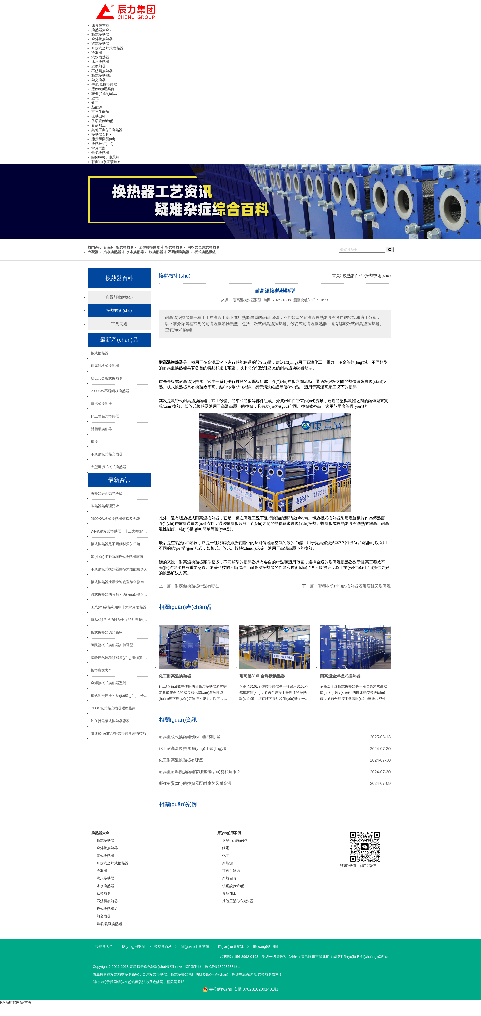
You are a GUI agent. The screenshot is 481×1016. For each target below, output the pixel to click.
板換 (94, 442)
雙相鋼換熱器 (101, 429)
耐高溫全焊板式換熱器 (340, 676)
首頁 (336, 275)
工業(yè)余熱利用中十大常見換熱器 (118, 607)
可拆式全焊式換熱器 (107, 48)
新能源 (96, 107)
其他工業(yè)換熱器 (106, 130)
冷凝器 (96, 53)
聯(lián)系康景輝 (105, 162)
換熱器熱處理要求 (105, 506)
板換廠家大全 (101, 670)
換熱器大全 (101, 30)
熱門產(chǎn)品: (101, 247)
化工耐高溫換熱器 (105, 416)
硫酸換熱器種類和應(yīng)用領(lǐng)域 (119, 658)
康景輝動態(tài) (103, 139)
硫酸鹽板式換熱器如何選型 (112, 645)
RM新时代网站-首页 (15, 1002)
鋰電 (95, 98)
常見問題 (98, 148)
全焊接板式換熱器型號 (108, 683)
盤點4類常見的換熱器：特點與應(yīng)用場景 (119, 620)
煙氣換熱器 (100, 153)
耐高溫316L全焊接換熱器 (262, 676)
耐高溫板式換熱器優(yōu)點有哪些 (189, 737)
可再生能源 (100, 112)
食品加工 (98, 125)
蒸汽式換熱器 (101, 404)
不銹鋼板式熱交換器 (107, 454)
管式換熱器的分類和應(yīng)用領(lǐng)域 (119, 594)
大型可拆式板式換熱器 (108, 467)
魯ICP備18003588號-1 (222, 967)
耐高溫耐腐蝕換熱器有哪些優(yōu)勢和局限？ (200, 772)
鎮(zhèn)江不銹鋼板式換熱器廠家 (117, 557)
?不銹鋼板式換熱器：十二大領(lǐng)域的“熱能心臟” (119, 531)
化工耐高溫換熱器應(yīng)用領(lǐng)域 (193, 748)
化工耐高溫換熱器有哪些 (181, 760)
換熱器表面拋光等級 (107, 493)
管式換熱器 (100, 43)
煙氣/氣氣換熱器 (104, 84)
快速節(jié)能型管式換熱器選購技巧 (118, 733)
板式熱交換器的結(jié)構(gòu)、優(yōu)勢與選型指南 (119, 696)
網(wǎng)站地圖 (265, 946)
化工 (95, 103)
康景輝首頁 (100, 25)
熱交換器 (98, 80)
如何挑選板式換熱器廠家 (110, 721)
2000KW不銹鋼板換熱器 (110, 391)
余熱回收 (98, 116)
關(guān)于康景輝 (105, 157)
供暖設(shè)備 (102, 121)
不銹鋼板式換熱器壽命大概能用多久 (119, 569)
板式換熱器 (100, 34)
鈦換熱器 (98, 66)
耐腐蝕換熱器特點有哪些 (197, 586)
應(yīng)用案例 (104, 89)
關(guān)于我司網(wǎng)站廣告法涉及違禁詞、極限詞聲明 (139, 982)
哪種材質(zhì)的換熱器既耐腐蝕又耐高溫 (354, 586)
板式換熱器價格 (266, 974)
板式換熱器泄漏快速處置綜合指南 (117, 582)
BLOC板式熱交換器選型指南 (113, 708)
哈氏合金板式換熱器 (107, 378)
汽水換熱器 (100, 57)
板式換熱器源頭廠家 (107, 632)
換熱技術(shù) (102, 144)
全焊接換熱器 (102, 39)
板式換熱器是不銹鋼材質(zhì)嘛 (115, 544)
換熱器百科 (101, 134)
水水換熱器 (100, 62)
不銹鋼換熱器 (102, 71)
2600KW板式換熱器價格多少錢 (115, 519)
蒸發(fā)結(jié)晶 (104, 93)
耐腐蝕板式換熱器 (105, 366)
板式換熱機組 (102, 75)
